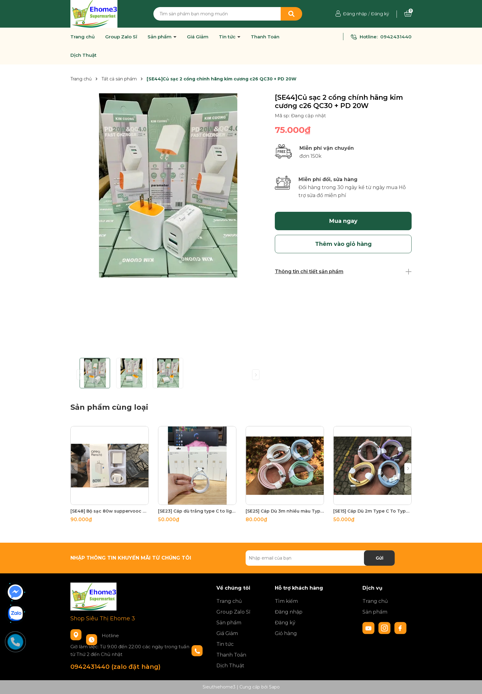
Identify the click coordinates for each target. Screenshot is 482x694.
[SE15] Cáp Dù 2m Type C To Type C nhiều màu (372, 511)
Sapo (274, 687)
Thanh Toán (265, 37)
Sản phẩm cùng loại (109, 407)
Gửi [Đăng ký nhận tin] (379, 558)
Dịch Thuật (83, 55)
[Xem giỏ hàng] (408, 14)
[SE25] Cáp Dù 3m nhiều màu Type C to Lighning (285, 511)
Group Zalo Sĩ (121, 37)
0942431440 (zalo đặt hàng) (115, 666)
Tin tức (228, 37)
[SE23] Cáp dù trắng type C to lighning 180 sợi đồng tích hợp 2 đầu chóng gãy (197, 511)
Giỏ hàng (286, 633)
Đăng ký (380, 14)
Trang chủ (82, 37)
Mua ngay (343, 221)
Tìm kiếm (286, 601)
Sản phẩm (160, 37)
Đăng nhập (355, 14)
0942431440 (396, 37)
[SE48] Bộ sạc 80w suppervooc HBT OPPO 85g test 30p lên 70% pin (109, 511)
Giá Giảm (197, 37)
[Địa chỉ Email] (320, 558)
